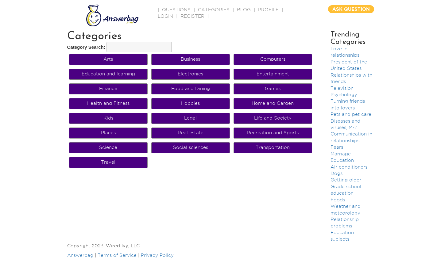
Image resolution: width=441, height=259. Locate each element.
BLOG (244, 9)
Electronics (190, 73)
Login (165, 16)
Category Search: (86, 47)
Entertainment (273, 73)
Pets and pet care (351, 114)
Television (342, 88)
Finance (108, 88)
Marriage (341, 153)
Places (108, 132)
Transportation (273, 147)
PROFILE (268, 9)
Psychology (344, 94)
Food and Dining (190, 88)
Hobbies (190, 103)
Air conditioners (349, 167)
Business (190, 59)
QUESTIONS (176, 9)
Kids (108, 118)
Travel (108, 162)
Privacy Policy (157, 255)
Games (272, 88)
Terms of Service (117, 255)
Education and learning (108, 73)
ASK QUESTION (351, 9)
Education (342, 160)
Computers (272, 59)
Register (192, 16)
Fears (337, 147)
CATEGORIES (214, 9)
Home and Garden (273, 103)
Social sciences (190, 147)
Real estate (190, 132)
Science (108, 147)
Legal (190, 118)
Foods (338, 199)
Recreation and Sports (273, 132)
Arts (108, 59)
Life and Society (273, 118)
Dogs (336, 173)
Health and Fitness (108, 103)
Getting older (346, 179)
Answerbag (80, 255)
